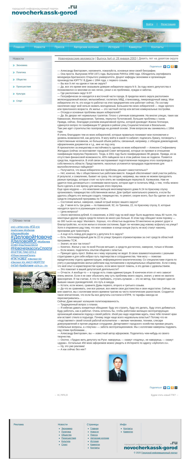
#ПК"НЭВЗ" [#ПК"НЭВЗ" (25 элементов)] (19, 258)
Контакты (157, 47)
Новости (39, 47)
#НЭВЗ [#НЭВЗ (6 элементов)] (14, 245)
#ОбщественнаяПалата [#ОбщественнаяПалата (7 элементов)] (23, 255)
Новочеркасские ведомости (76, 58)
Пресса (59, 47)
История (113, 47)
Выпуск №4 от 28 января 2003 (116, 58)
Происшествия (23, 86)
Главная (19, 47)
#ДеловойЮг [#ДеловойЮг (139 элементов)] (24, 241)
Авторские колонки (86, 47)
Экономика (21, 65)
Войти (149, 24)
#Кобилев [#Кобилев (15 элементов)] (43, 241)
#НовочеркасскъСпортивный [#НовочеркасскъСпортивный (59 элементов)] (36, 248)
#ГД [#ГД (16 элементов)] (32, 226)
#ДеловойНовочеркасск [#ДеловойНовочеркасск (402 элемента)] (39, 237)
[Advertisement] (30, 160)
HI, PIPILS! (61, 395)
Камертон (135, 47)
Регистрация (168, 24)
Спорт (19, 101)
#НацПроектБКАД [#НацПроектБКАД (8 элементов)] (28, 245)
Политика (21, 72)
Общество (21, 79)
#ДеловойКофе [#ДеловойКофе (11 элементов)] (20, 233)
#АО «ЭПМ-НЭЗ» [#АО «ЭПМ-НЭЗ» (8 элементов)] (20, 227)
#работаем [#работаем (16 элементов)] (26, 265)
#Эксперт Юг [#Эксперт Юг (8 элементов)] (35, 259)
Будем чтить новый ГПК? (164, 395)
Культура (20, 94)
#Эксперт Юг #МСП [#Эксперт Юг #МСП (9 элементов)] (22, 262)
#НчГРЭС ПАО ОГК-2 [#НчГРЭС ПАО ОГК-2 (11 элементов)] (23, 252)
